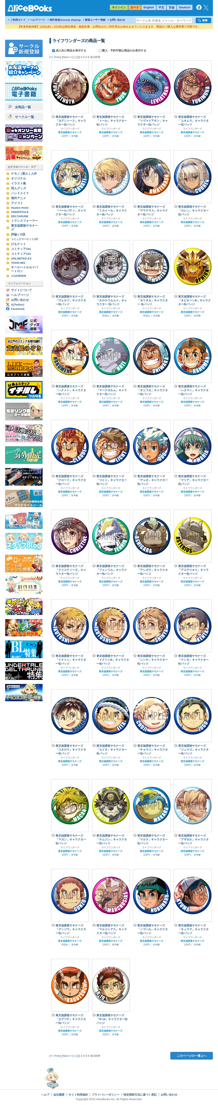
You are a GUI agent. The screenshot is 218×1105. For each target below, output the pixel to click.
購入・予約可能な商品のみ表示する (122, 50)
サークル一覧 (21, 117)
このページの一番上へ (192, 1055)
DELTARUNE (20, 216)
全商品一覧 (19, 107)
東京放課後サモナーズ (70, 132)
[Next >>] (67, 57)
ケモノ (15, 173)
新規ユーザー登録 (95, 19)
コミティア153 (21, 253)
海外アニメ (18, 198)
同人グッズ (18, 188)
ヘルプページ (37, 19)
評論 (14, 234)
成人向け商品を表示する (69, 50)
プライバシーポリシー (105, 1094)
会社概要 (59, 1094)
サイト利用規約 (78, 1094)
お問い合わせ (117, 19)
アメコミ (17, 203)
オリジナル (18, 178)
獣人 (25, 173)
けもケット (18, 244)
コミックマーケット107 (24, 239)
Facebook (17, 309)
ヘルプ (45, 1094)
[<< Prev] (55, 57)
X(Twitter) (17, 304)
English (148, 7)
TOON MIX (18, 262)
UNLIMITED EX (21, 258)
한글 (171, 7)
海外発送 (65, 19)
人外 (34, 173)
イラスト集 (18, 183)
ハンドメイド (20, 193)
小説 (22, 234)
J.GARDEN (18, 275)
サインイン (119, 7)
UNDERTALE (20, 212)
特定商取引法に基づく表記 (140, 1094)
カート (135, 7)
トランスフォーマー (24, 220)
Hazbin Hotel (20, 207)
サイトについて (21, 290)
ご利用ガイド (18, 19)
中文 (161, 7)
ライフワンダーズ (69, 128)
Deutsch (184, 7)
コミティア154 (21, 249)
